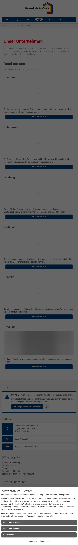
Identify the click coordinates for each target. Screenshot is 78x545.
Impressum (33, 541)
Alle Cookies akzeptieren (12, 522)
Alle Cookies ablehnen (11, 528)
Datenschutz (44, 541)
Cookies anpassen (9, 535)
